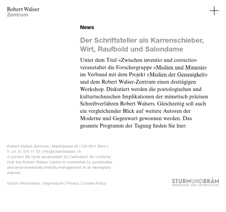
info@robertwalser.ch (62, 151)
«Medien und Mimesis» (180, 67)
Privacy (73, 183)
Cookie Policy (94, 183)
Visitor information (23, 183)
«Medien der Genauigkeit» (177, 74)
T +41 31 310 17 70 (23, 151)
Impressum (53, 183)
